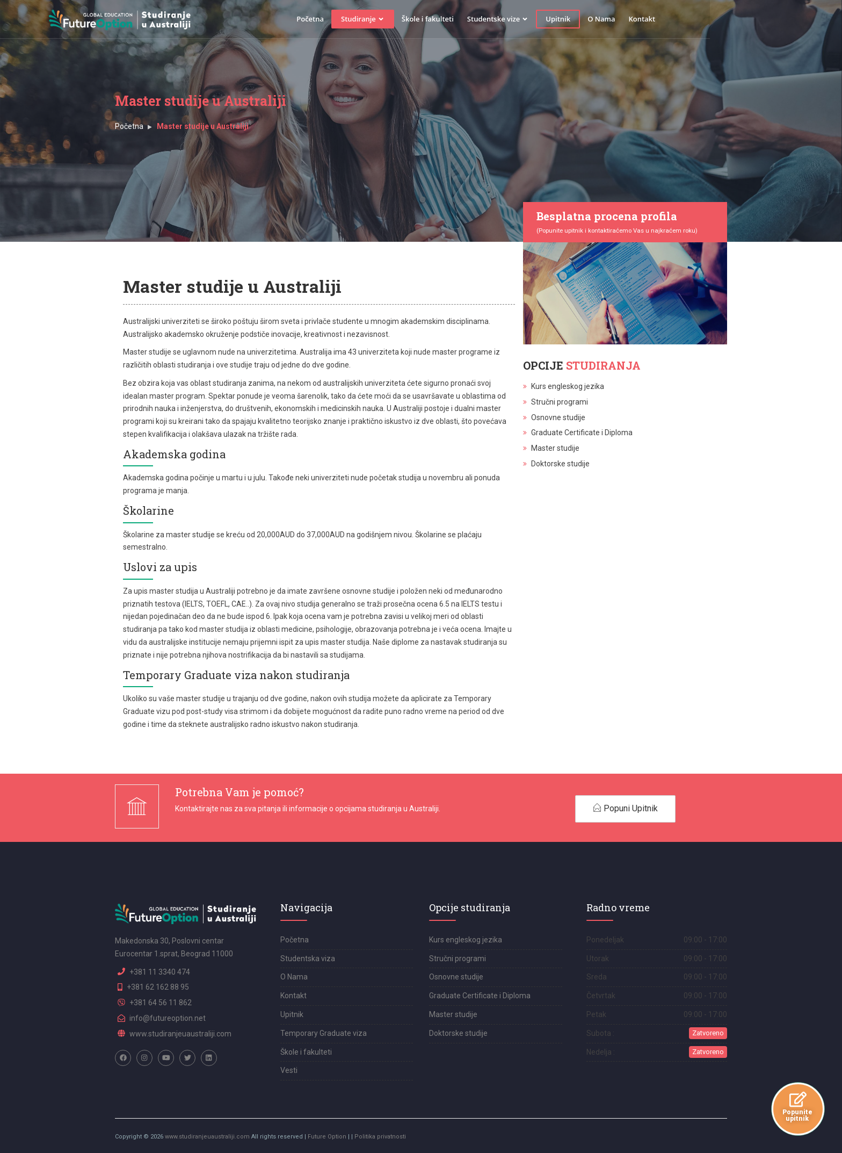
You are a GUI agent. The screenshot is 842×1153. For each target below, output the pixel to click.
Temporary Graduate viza (323, 1033)
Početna (376, 19)
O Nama (667, 19)
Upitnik (624, 19)
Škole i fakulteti (494, 19)
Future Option (327, 1136)
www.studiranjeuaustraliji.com (180, 1033)
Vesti (288, 1070)
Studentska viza (307, 958)
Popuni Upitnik (625, 808)
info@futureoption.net (167, 1018)
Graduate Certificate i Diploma (582, 432)
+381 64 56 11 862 (160, 1002)
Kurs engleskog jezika (567, 386)
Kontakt (707, 19)
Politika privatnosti (380, 1136)
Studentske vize (563, 19)
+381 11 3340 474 (159, 972)
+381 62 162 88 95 (158, 987)
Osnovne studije (558, 417)
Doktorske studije (560, 463)
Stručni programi (559, 402)
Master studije (555, 448)
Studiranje (429, 19)
